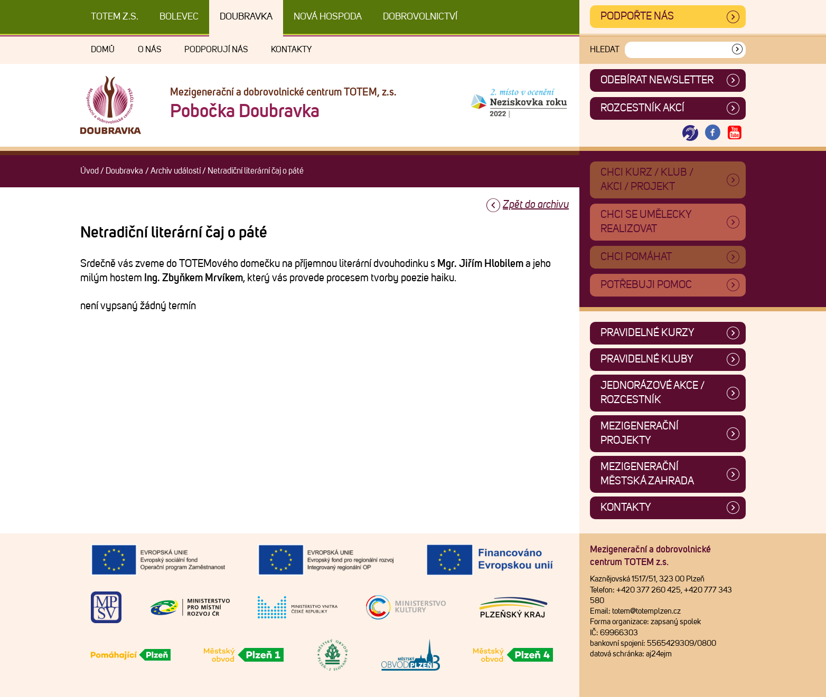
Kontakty (291, 49)
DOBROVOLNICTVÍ (420, 17)
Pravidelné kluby (646, 359)
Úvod (89, 171)
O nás (149, 49)
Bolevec (179, 17)
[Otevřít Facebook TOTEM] (712, 133)
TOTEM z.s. (114, 17)
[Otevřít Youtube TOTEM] (735, 133)
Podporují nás (216, 49)
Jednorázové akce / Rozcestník (652, 392)
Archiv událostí (176, 171)
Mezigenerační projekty (639, 433)
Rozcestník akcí (642, 108)
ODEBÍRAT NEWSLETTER (657, 80)
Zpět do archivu (536, 204)
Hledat (605, 49)
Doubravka (246, 17)
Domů (103, 49)
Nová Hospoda (328, 17)
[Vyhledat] (737, 50)
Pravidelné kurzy (647, 333)
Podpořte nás (637, 16)
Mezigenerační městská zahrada (647, 474)
